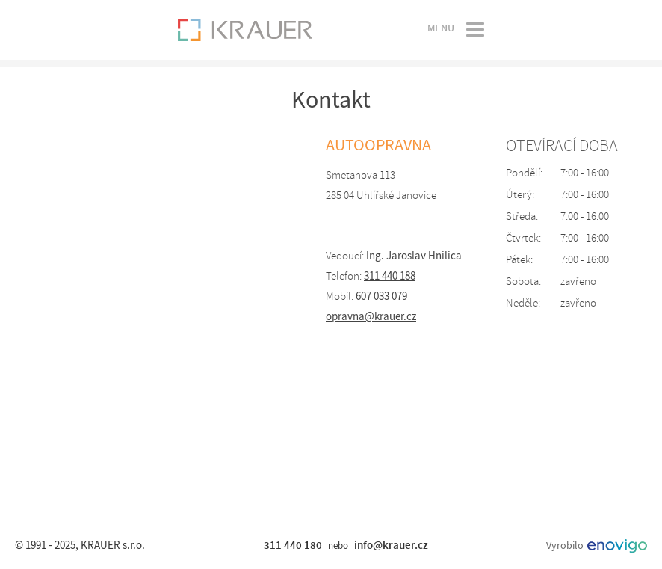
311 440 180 (293, 545)
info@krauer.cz (391, 545)
